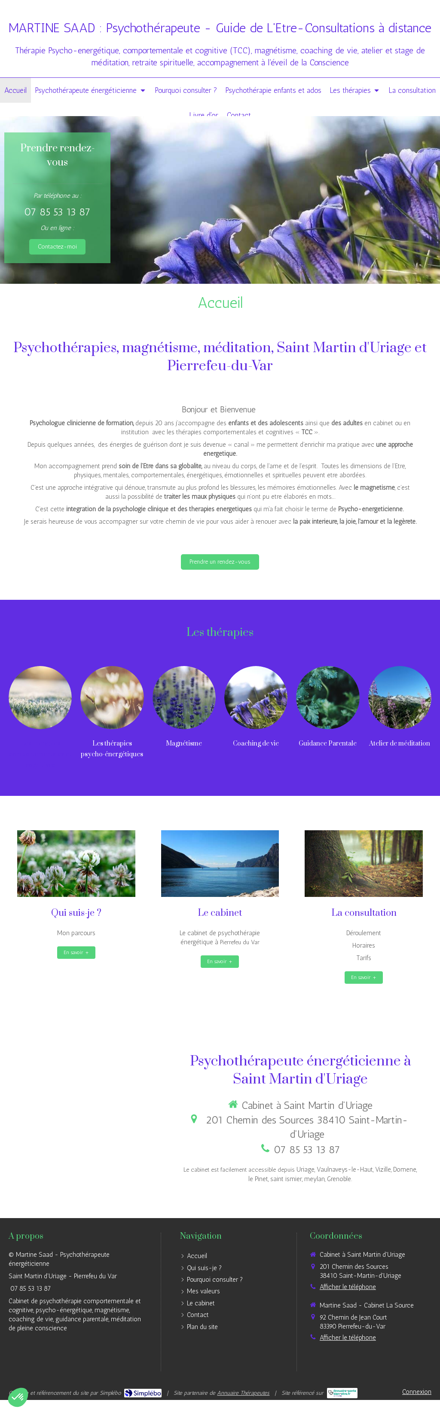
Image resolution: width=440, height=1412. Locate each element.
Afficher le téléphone (348, 1287)
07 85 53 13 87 (57, 212)
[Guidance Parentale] (327, 697)
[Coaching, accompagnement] (255, 697)
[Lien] (112, 697)
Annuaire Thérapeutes (243, 1393)
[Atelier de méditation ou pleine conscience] (399, 697)
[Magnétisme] (184, 697)
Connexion (416, 1392)
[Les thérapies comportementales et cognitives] (40, 697)
